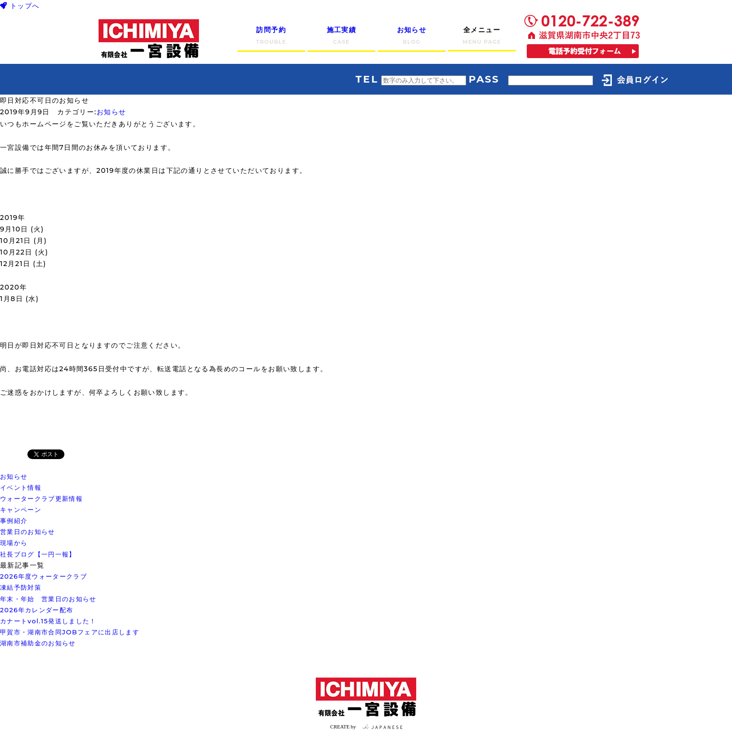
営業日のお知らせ (27, 531)
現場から (13, 542)
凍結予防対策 (20, 587)
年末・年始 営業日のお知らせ (48, 599)
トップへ (20, 5)
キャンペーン (20, 509)
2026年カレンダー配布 (36, 610)
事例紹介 (13, 520)
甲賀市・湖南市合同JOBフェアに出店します (69, 632)
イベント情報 (20, 487)
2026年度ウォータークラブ (43, 576)
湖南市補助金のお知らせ (38, 643)
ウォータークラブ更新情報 (41, 498)
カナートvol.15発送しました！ (48, 621)
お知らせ (111, 112)
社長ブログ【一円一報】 (38, 554)
